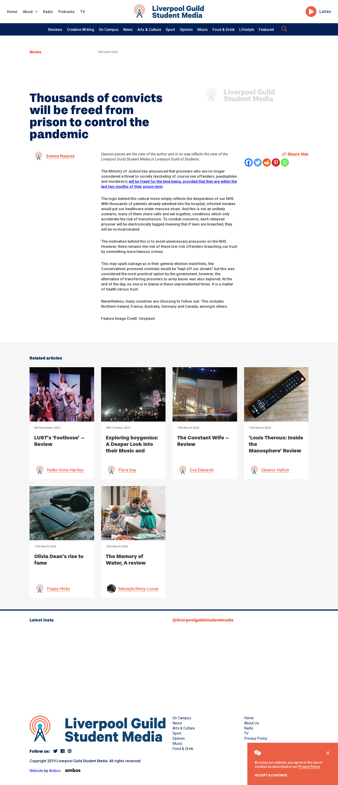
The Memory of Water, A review (126, 559)
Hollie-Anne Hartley (65, 470)
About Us (251, 723)
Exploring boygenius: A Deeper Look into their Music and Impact (132, 447)
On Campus (109, 29)
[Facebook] (249, 162)
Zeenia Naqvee (60, 156)
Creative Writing (80, 29)
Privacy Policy (309, 767)
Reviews (55, 29)
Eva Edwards (202, 470)
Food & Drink (223, 29)
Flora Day (127, 470)
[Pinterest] (276, 162)
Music (202, 29)
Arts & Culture (149, 29)
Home (12, 12)
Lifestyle (246, 29)
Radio (48, 12)
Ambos (55, 771)
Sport (170, 29)
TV (82, 12)
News (128, 29)
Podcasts (66, 12)
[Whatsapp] (285, 162)
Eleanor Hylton (275, 470)
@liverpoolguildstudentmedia (202, 620)
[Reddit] (267, 162)
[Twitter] (258, 162)
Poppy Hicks (58, 588)
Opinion (186, 29)
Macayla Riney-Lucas (139, 588)
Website (36, 771)
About (28, 12)
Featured (266, 29)
